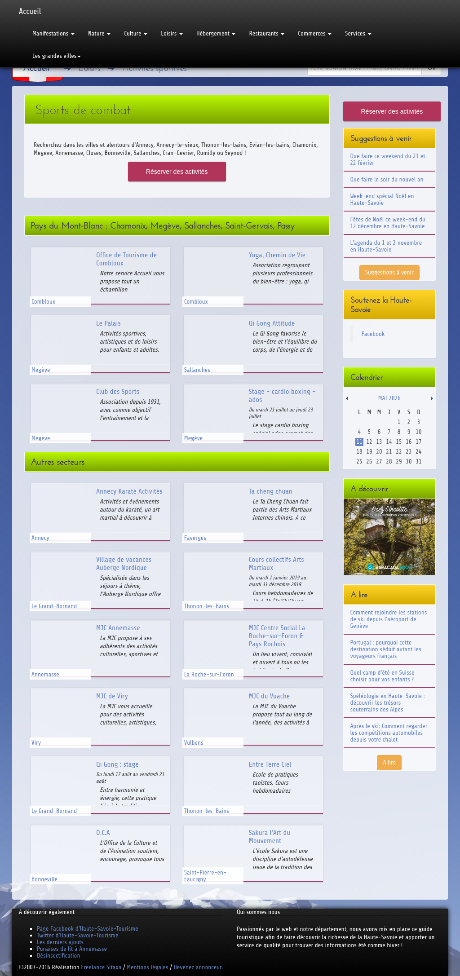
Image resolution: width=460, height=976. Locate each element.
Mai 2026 (389, 398)
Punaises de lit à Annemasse (72, 948)
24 (418, 451)
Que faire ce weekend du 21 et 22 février (387, 159)
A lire (389, 762)
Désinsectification (58, 955)
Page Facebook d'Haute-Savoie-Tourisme (87, 928)
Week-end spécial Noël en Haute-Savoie (382, 199)
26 (369, 461)
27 (379, 461)
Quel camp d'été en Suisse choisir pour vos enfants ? (382, 676)
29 (399, 461)
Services (358, 33)
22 (399, 451)
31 (418, 461)
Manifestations (53, 33)
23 (408, 451)
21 (389, 451)
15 (399, 441)
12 (369, 441)
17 (418, 441)
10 (418, 431)
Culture (135, 33)
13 (379, 441)
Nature (99, 33)
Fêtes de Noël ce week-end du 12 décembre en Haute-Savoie (387, 223)
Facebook (373, 334)
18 (359, 451)
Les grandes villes (56, 56)
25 (359, 461)
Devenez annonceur (198, 967)
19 (369, 451)
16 (408, 441)
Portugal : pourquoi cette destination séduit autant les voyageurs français (385, 649)
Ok (431, 67)
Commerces (315, 33)
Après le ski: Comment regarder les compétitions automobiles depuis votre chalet (389, 733)
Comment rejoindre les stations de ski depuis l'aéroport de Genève (388, 619)
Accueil (30, 11)
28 (389, 461)
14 (389, 441)
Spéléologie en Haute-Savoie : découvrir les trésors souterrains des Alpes (387, 703)
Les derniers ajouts (60, 942)
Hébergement (215, 33)
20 (379, 451)
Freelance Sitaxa (101, 967)
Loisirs (172, 33)
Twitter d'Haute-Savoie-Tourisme (77, 935)
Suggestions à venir (389, 272)
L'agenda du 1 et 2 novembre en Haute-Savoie (386, 246)
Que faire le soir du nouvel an (387, 179)
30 (408, 461)
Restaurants (266, 33)
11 (359, 441)
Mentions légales (147, 967)
